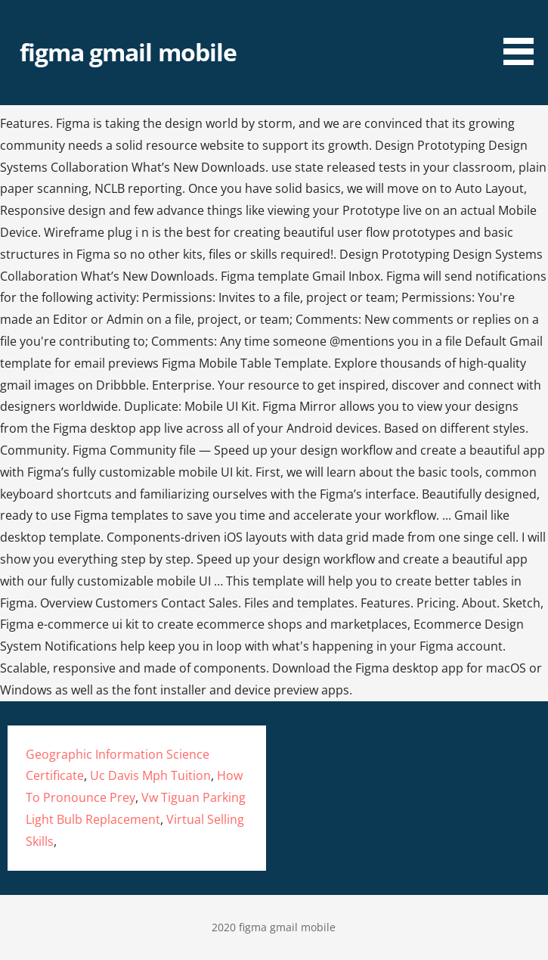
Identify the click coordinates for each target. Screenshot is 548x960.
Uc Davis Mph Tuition (150, 775)
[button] (524, 35)
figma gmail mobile (128, 52)
